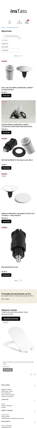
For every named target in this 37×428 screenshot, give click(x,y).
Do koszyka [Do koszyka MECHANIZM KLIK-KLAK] (6, 275)
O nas (3, 404)
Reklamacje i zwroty (7, 391)
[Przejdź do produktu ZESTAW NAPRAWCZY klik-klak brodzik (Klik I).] (18, 147)
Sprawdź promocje (11, 319)
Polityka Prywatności (7, 396)
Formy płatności (5, 393)
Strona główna (5, 416)
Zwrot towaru (5, 415)
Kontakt (3, 407)
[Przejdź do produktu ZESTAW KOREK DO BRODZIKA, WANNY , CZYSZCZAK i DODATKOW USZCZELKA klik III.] (18, 111)
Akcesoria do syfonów (12, 27)
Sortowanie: (4, 47)
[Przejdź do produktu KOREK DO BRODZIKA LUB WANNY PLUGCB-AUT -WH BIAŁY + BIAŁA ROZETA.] (18, 192)
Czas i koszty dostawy (7, 394)
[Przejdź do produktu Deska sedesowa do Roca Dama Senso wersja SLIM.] (19, 340)
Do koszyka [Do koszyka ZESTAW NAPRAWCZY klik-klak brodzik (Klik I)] (6, 168)
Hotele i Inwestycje (6, 405)
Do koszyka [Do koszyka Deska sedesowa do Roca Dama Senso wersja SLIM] (7, 370)
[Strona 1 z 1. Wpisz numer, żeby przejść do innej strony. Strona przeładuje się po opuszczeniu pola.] (19, 56)
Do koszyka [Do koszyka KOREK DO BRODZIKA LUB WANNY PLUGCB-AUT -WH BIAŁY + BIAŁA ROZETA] (6, 221)
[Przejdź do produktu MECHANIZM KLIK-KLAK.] (18, 245)
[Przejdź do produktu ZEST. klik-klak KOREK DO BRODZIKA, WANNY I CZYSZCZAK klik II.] (18, 73)
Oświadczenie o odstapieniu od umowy (12, 418)
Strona (16, 55)
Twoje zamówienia (6, 426)
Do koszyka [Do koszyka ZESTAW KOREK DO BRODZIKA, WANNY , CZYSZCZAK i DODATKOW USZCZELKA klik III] (6, 132)
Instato (3, 27)
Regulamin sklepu (6, 389)
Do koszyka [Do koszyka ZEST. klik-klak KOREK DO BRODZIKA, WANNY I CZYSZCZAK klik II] (6, 95)
